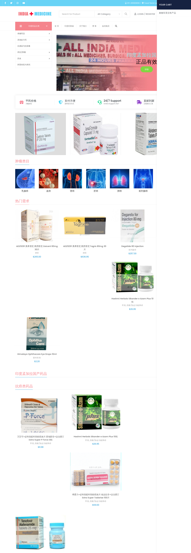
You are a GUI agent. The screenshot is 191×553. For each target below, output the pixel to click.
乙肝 (157, 317)
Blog (85, 540)
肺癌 (29, 242)
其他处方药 (33, 39)
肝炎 (33, 58)
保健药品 (33, 33)
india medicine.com (116, 546)
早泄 (120, 242)
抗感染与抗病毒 (23, 46)
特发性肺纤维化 (116, 368)
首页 (75, 540)
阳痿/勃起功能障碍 (131, 242)
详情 (147, 69)
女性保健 (128, 477)
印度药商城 (111, 540)
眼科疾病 (161, 242)
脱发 (157, 368)
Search (126, 14)
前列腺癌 (95, 239)
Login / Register (144, 14)
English (183, 3)
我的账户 (96, 540)
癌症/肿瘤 (33, 52)
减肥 (29, 480)
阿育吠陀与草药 (23, 64)
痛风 (157, 419)
